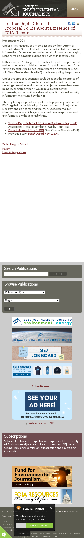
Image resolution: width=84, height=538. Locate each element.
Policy (6, 149)
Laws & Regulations (14, 152)
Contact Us (7, 511)
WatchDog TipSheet (15, 144)
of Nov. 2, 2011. (43, 133)
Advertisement (42, 386)
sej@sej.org (13, 530)
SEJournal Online (14, 441)
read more (22, 533)
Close (51, 507)
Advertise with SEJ (41, 423)
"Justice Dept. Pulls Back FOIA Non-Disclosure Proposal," (42, 123)
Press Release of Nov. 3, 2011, (26, 130)
